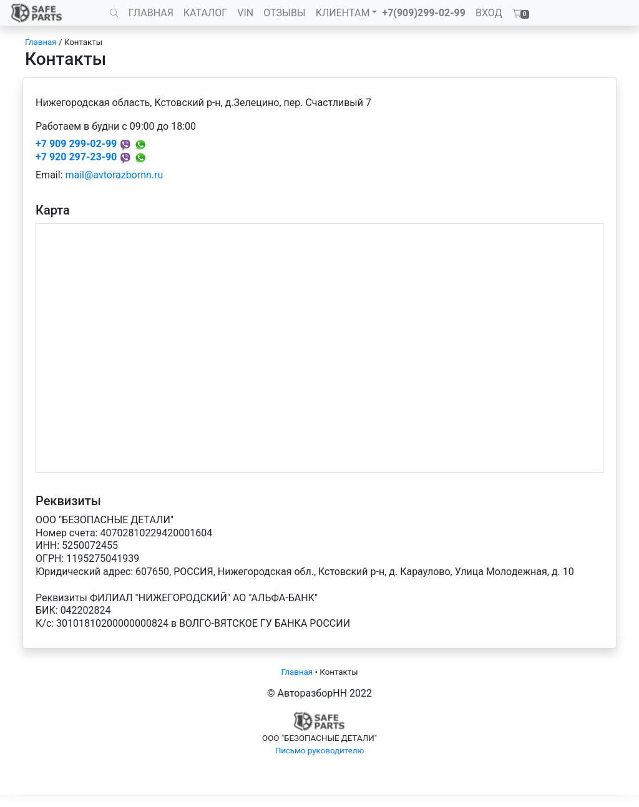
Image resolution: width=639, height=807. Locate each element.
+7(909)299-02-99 (424, 13)
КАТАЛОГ (205, 13)
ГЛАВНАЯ (151, 13)
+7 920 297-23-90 (76, 157)
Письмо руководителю (319, 750)
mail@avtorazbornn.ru (114, 175)
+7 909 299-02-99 (76, 144)
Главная (41, 42)
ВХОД (489, 13)
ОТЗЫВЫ (284, 13)
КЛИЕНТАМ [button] (343, 13)
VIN (245, 13)
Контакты (83, 42)
